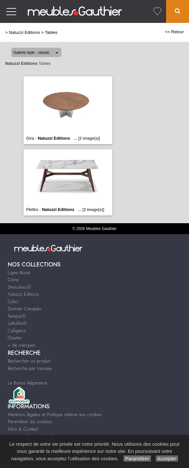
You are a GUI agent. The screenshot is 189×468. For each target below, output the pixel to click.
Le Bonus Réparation (27, 382)
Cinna (13, 279)
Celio (13, 301)
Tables (51, 32)
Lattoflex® (17, 323)
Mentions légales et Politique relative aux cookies (55, 414)
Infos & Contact (23, 429)
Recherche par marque (30, 368)
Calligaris (17, 330)
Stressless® (19, 287)
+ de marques (21, 345)
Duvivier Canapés (24, 308)
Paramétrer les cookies (30, 421)
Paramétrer (137, 458)
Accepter (167, 458)
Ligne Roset (19, 272)
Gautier (15, 337)
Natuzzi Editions (24, 32)
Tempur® (16, 316)
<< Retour (174, 31)
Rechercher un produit (29, 360)
